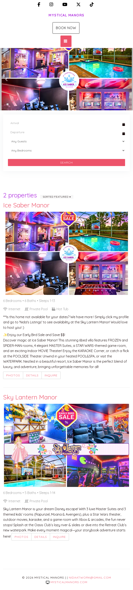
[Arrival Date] (64, 123)
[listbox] (66, 79)
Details (32, 375)
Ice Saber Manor (26, 205)
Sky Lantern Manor (30, 397)
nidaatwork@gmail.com (90, 577)
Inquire (51, 375)
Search (66, 162)
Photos (13, 375)
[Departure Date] (64, 132)
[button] (6, 79)
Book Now (66, 28)
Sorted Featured (57, 196)
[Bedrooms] (66, 150)
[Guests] (66, 141)
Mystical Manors (66, 15)
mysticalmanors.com (66, 582)
